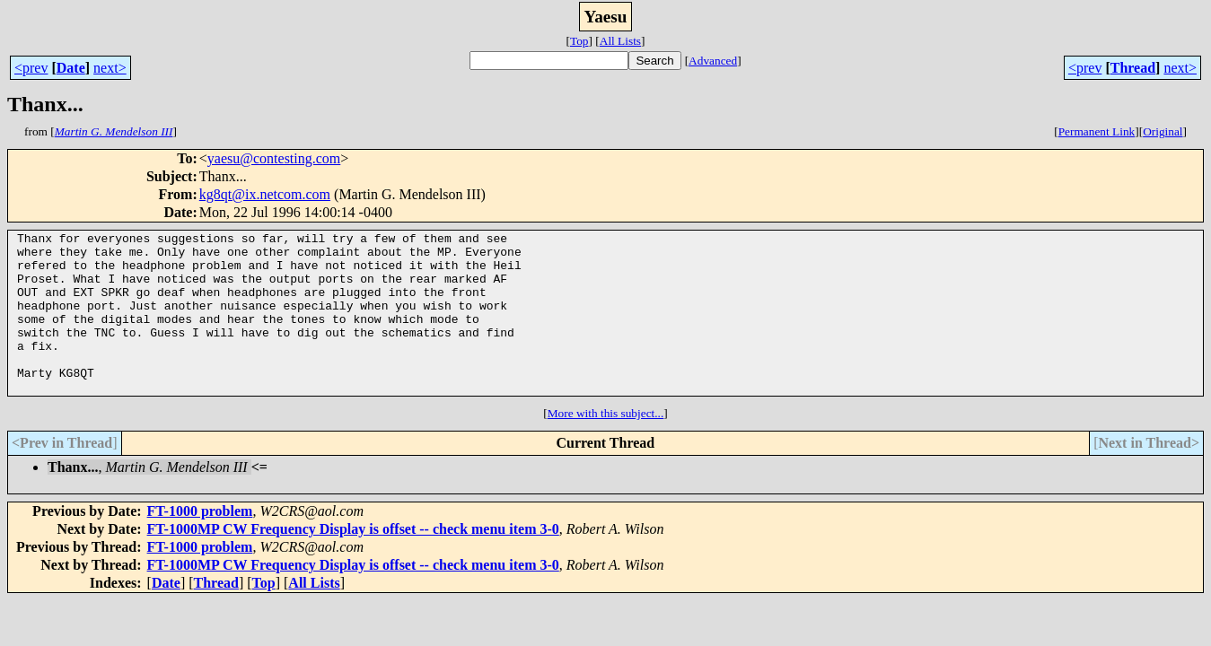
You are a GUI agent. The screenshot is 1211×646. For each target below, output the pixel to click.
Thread (1132, 67)
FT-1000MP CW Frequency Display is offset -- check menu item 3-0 (353, 561)
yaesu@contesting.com (273, 158)
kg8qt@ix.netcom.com (264, 194)
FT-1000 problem (200, 543)
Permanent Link (1097, 131)
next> (110, 67)
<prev (31, 67)
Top (579, 41)
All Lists (620, 41)
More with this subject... (606, 445)
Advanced (713, 60)
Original (1162, 131)
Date (71, 67)
